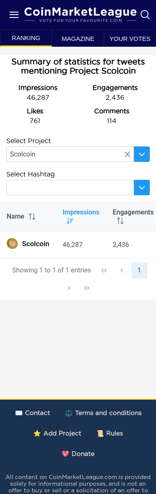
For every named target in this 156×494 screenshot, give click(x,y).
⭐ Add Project (57, 433)
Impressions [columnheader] (80, 216)
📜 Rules (109, 433)
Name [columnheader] (21, 216)
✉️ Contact (32, 412)
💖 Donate (78, 453)
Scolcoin (28, 243)
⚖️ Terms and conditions (103, 412)
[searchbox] (70, 154)
